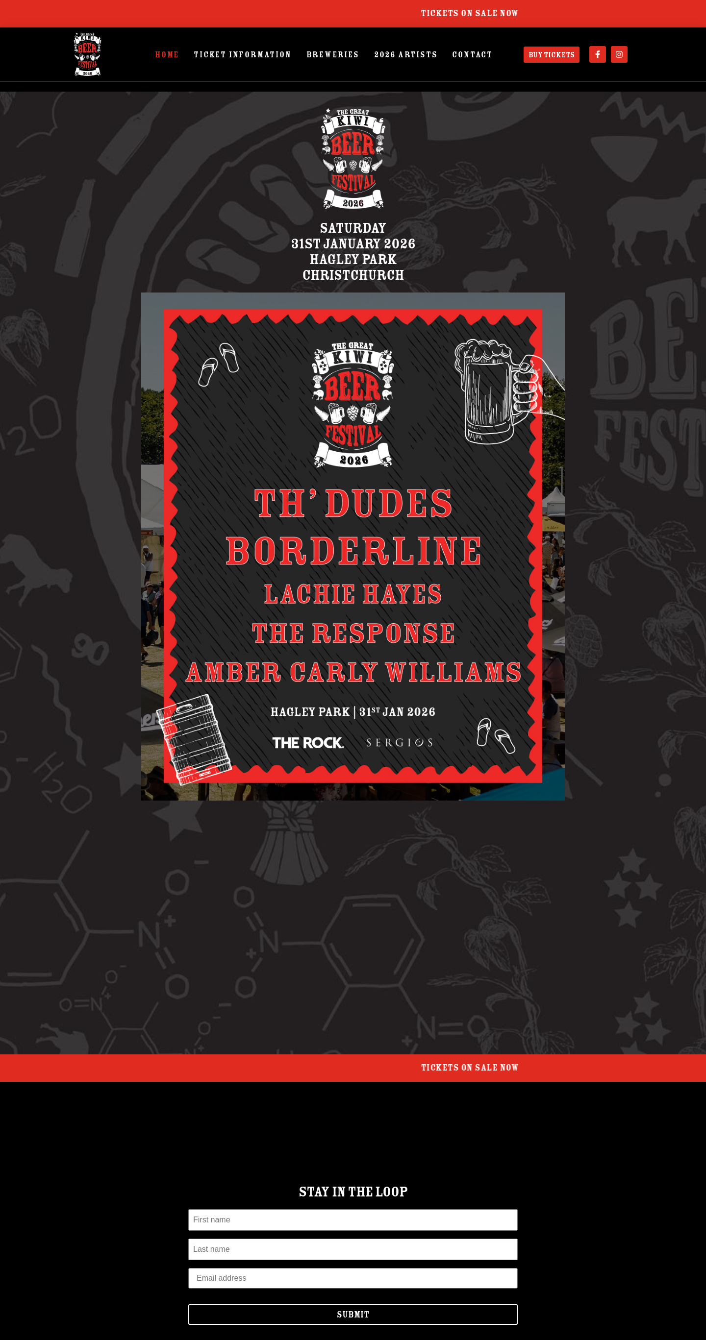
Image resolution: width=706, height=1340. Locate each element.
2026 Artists (406, 54)
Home (167, 54)
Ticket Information (242, 54)
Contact (472, 54)
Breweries (332, 54)
